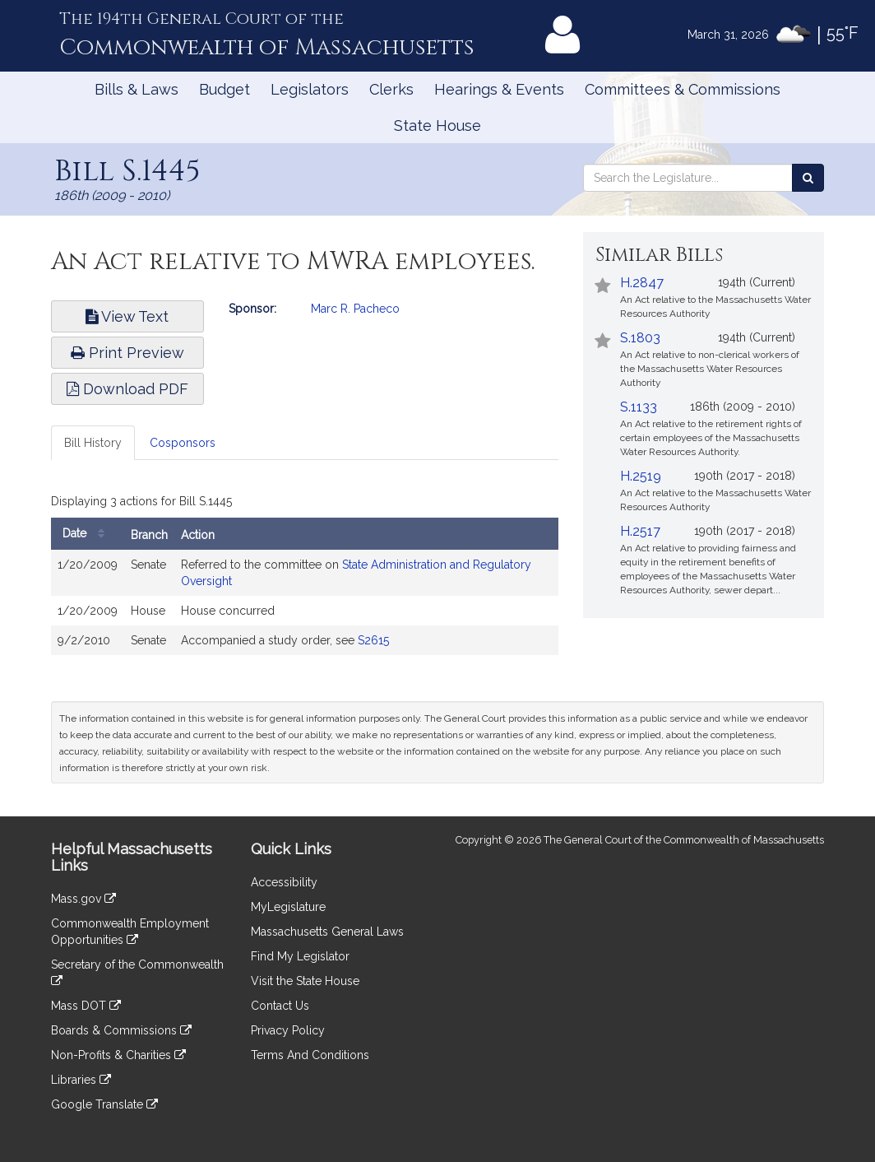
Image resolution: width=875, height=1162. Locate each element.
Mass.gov (83, 898)
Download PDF (127, 388)
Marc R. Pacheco (355, 308)
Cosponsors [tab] (182, 442)
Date (87, 533)
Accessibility (284, 882)
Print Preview (127, 352)
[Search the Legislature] (808, 178)
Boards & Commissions (121, 1030)
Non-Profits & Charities (118, 1055)
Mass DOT (86, 1005)
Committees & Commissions (682, 89)
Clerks (391, 89)
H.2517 (640, 531)
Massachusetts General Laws (327, 931)
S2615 (373, 640)
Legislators (310, 89)
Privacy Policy (288, 1030)
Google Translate (104, 1104)
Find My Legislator (300, 956)
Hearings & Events (499, 89)
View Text (127, 316)
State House (437, 125)
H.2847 (642, 282)
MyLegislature (288, 906)
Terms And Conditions (310, 1055)
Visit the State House (305, 981)
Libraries (81, 1079)
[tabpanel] (304, 576)
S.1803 (640, 338)
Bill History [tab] (93, 442)
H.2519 (640, 476)
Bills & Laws (136, 89)
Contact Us (280, 1005)
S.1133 (638, 407)
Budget (224, 89)
